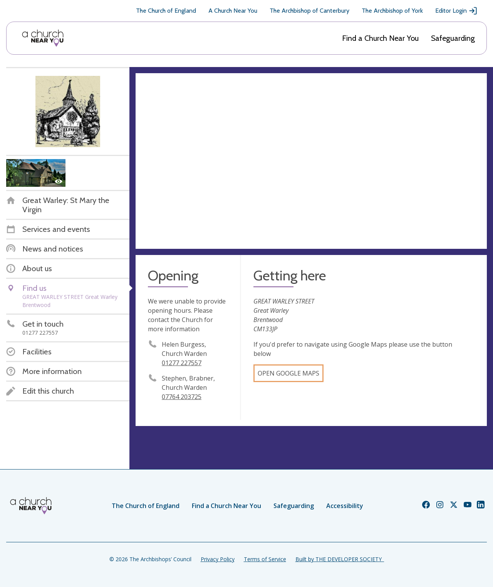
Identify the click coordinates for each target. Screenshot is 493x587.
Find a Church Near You (380, 38)
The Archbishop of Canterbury (309, 10)
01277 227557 (181, 363)
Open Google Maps (288, 373)
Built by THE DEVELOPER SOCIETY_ (339, 559)
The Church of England (166, 10)
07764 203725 (181, 396)
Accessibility (344, 505)
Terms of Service (265, 559)
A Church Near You (232, 10)
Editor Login (456, 10)
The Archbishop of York (392, 10)
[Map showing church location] (311, 161)
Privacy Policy (218, 559)
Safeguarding (453, 38)
